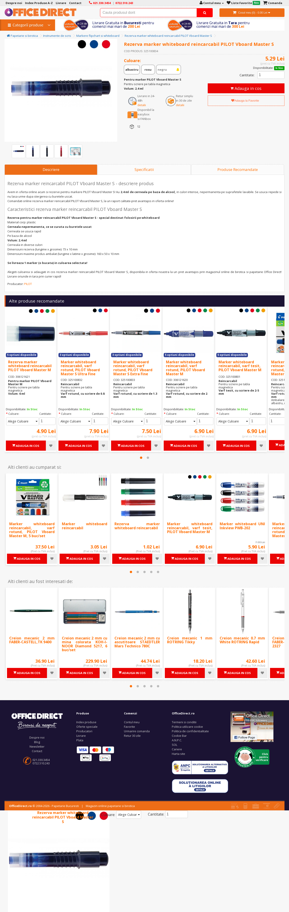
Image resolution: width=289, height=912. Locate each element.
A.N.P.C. (177, 740)
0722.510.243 (41, 763)
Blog (37, 742)
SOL (174, 745)
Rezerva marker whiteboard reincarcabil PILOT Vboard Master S (168, 36)
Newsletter (37, 746)
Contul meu (132, 722)
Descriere (51, 169)
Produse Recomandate (237, 169)
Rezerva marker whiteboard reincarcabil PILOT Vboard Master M (30, 365)
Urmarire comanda (137, 731)
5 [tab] (158, 571)
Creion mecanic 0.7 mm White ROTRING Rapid (242, 640)
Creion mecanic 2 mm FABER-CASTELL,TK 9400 (32, 640)
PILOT (28, 284)
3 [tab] (144, 571)
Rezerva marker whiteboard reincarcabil (137, 525)
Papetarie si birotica (22, 36)
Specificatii (144, 169)
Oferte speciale (87, 727)
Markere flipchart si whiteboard (97, 36)
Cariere (177, 749)
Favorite (129, 727)
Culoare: (13, 414)
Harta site (178, 754)
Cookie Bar (179, 736)
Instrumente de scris (57, 36)
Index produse (86, 722)
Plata (79, 740)
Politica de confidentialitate (190, 731)
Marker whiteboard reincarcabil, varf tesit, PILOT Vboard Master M (240, 365)
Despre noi (36, 737)
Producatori (84, 731)
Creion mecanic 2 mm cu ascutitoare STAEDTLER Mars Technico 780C (137, 642)
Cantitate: (247, 75)
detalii (142, 105)
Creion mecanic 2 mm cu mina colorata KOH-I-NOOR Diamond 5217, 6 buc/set (84, 644)
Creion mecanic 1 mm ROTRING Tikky (189, 640)
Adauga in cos (246, 88)
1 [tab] (141, 457)
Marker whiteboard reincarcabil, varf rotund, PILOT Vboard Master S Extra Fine (132, 367)
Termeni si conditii (184, 722)
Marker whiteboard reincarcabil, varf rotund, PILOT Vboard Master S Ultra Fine (80, 367)
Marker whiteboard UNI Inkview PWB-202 (242, 525)
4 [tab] (151, 571)
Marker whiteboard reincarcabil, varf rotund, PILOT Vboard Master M (185, 367)
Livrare (81, 736)
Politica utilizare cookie (187, 727)
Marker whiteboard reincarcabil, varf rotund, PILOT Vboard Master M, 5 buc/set (32, 529)
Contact (37, 751)
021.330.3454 (41, 760)
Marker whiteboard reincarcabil (84, 525)
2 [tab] (147, 457)
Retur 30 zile (132, 736)
